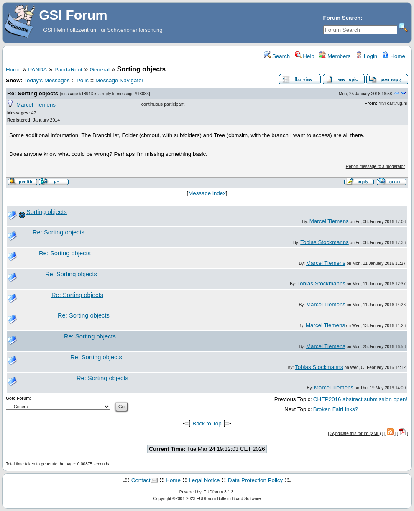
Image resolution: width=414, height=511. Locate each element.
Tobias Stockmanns (324, 242)
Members (334, 56)
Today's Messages (46, 80)
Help (304, 56)
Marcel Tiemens (36, 105)
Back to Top (206, 423)
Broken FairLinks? (335, 409)
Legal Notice (204, 480)
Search (277, 56)
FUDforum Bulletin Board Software (229, 498)
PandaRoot (68, 69)
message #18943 (77, 94)
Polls (83, 80)
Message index (207, 193)
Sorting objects (46, 211)
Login (366, 56)
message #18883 (133, 94)
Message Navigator (119, 80)
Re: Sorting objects (32, 93)
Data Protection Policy (255, 480)
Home (393, 56)
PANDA (37, 69)
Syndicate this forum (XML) (355, 433)
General (100, 69)
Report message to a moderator (375, 166)
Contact (141, 480)
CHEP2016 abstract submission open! (360, 399)
